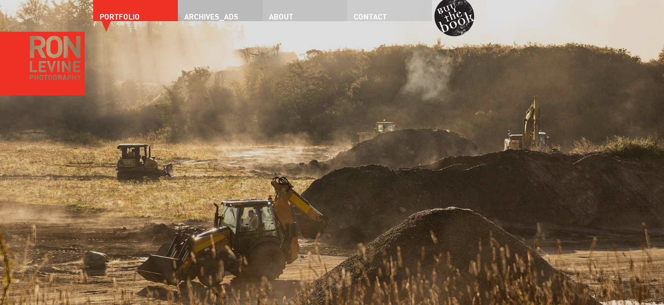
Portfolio (120, 16)
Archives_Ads (211, 16)
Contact (370, 16)
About (281, 16)
